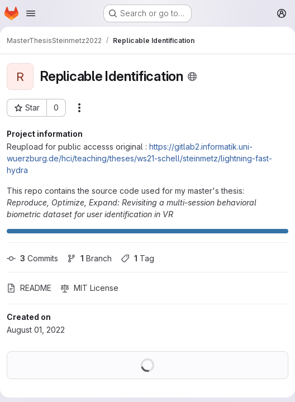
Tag (137, 258)
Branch (89, 258)
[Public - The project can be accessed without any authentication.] (192, 76)
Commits (32, 258)
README (29, 288)
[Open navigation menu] (31, 13)
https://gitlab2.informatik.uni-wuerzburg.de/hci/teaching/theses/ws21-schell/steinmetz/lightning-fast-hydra (139, 158)
